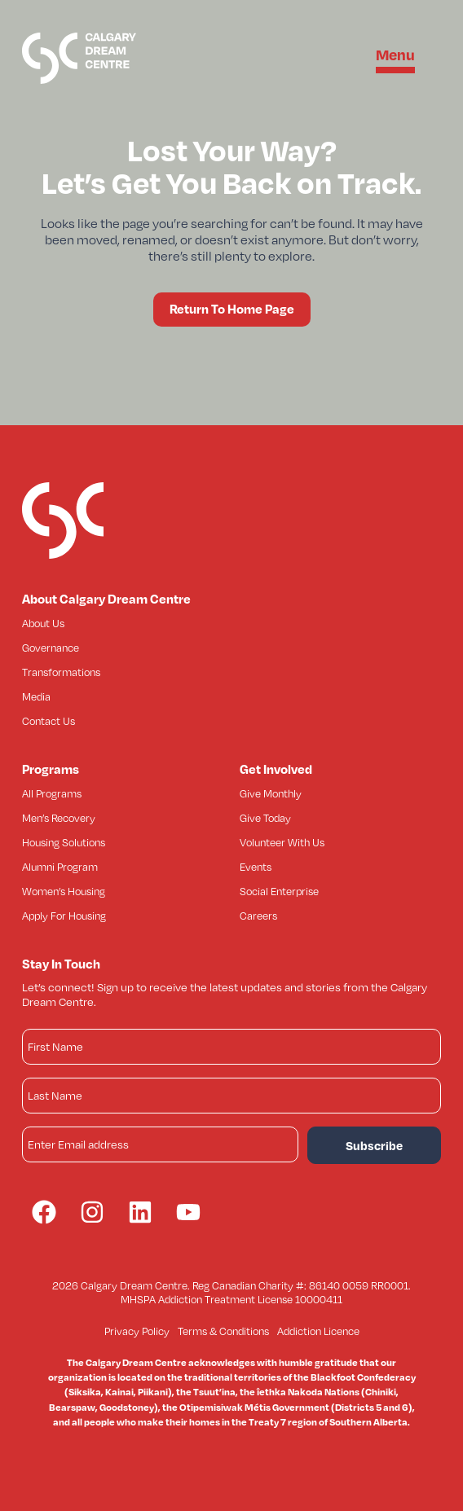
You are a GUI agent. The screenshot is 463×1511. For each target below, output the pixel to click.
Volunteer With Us (282, 842)
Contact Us (48, 721)
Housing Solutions (63, 842)
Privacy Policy (137, 1331)
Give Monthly (271, 793)
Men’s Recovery (58, 817)
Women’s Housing (63, 891)
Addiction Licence (318, 1331)
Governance (50, 647)
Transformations (61, 672)
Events (255, 866)
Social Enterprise (279, 891)
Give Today (265, 817)
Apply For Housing (64, 915)
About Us (43, 623)
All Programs (52, 793)
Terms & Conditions (223, 1331)
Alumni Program (60, 866)
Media (36, 696)
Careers (258, 915)
